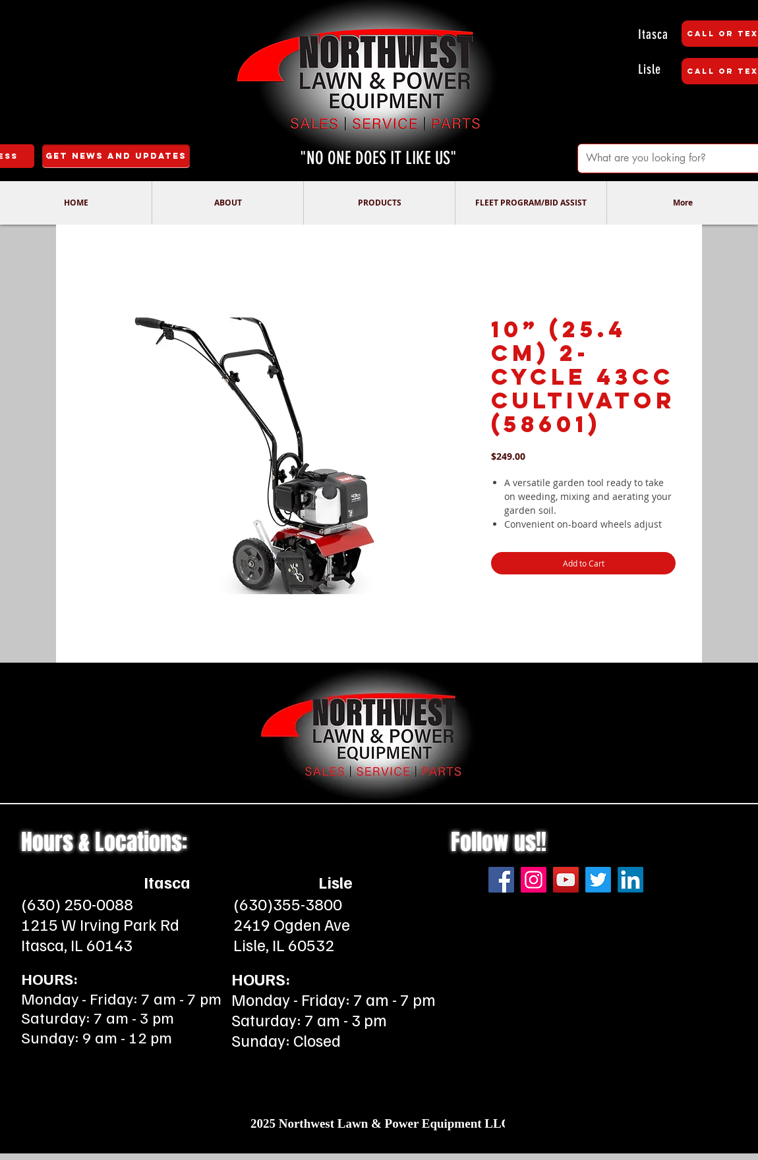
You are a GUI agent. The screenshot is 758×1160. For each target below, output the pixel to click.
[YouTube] (566, 880)
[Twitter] (598, 880)
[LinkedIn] (630, 880)
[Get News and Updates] (116, 156)
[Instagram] (533, 880)
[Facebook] (501, 880)
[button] (227, 203)
